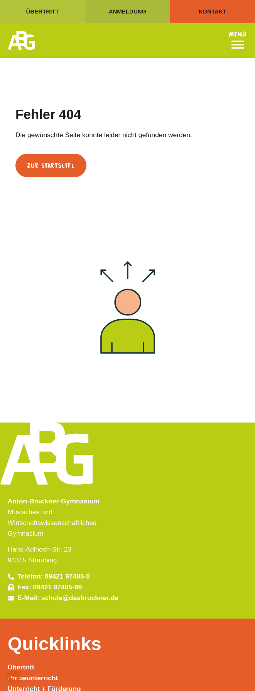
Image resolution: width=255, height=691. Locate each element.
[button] (14, 677)
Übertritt (21, 667)
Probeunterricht (33, 678)
